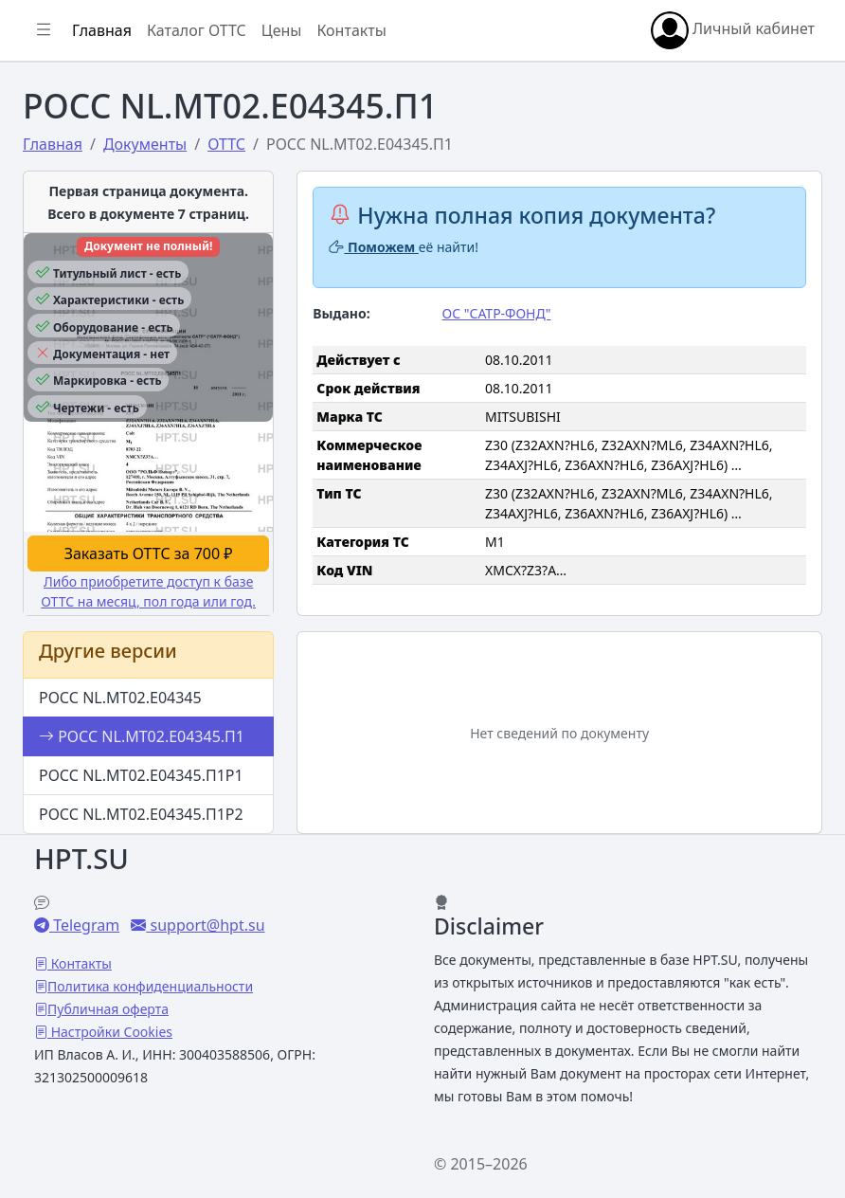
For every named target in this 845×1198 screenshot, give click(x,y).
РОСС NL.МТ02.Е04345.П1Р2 (141, 814)
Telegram (84, 925)
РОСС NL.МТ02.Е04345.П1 (141, 736)
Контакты (351, 30)
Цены (281, 30)
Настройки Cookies (109, 1032)
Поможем (374, 247)
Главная (102, 30)
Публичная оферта (108, 1009)
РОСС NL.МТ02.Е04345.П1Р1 (141, 775)
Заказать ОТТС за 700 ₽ (148, 553)
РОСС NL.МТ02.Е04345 (120, 697)
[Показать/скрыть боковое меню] (43, 30)
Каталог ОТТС (196, 30)
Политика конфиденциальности (150, 986)
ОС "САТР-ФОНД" (495, 313)
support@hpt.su (205, 925)
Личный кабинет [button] (733, 30)
